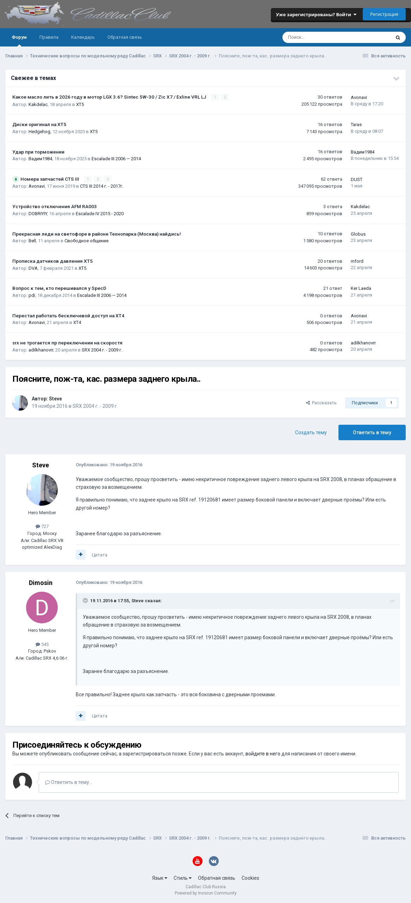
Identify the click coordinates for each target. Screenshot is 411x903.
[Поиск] (317, 37)
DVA (33, 267)
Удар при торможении (38, 152)
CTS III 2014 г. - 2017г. (101, 186)
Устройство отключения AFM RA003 (54, 206)
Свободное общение (86, 240)
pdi (32, 295)
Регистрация (384, 14)
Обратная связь (124, 37)
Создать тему (311, 432)
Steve (55, 398)
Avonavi (359, 97)
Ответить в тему (372, 432)
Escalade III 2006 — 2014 (116, 158)
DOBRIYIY (38, 213)
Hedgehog (39, 131)
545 (42, 644)
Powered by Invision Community (206, 892)
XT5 (80, 104)
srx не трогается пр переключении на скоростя (67, 342)
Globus (358, 233)
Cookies (250, 877)
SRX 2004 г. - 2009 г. (102, 349)
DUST (356, 179)
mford (357, 261)
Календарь (83, 37)
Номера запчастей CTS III (50, 179)
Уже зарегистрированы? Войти (316, 14)
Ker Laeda (361, 288)
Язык (159, 877)
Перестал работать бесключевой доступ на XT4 (68, 315)
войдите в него (262, 753)
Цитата (99, 554)
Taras (356, 124)
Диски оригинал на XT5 (39, 124)
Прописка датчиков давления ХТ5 (52, 261)
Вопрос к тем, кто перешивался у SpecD (59, 288)
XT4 (77, 322)
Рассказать (321, 402)
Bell (32, 240)
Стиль (183, 877)
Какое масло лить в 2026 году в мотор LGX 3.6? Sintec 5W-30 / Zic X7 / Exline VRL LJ (109, 97)
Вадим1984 (40, 158)
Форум (19, 40)
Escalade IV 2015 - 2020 (100, 213)
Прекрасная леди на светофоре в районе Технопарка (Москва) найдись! (96, 233)
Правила (48, 37)
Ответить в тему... (68, 782)
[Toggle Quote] (86, 600)
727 (42, 526)
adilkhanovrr (41, 349)
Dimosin (40, 582)
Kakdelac (38, 104)
